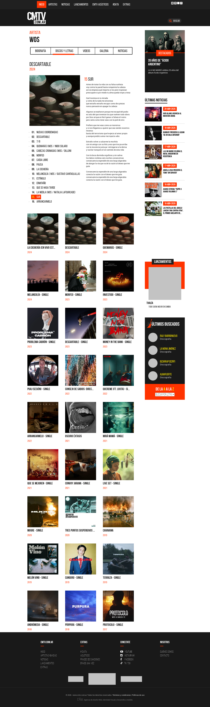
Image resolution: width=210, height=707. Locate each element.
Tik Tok (125, 663)
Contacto (164, 655)
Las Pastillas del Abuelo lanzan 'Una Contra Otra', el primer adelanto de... (173, 210)
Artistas (52, 4)
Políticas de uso (138, 695)
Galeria (104, 51)
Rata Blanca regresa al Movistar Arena (172, 114)
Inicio (41, 4)
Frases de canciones (90, 659)
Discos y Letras (63, 52)
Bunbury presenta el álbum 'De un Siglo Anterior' (173, 133)
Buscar (174, 20)
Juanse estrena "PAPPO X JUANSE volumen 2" (172, 190)
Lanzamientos (81, 4)
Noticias (65, 4)
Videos (86, 51)
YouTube (126, 651)
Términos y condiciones (121, 695)
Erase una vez (87, 663)
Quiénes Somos (167, 651)
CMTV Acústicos (100, 4)
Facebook (127, 659)
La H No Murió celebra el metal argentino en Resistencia (172, 154)
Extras (126, 4)
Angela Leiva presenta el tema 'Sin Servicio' (172, 171)
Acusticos (85, 655)
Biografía (40, 51)
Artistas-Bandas (49, 655)
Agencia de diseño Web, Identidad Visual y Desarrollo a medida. (105, 700)
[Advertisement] (165, 237)
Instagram (127, 655)
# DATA (83, 651)
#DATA (116, 4)
